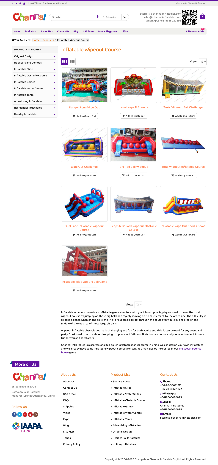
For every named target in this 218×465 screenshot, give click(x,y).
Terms (67, 438)
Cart (126, 31)
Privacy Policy (71, 444)
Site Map (68, 431)
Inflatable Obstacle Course (30, 75)
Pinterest (25, 414)
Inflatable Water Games (28, 88)
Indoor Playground (108, 31)
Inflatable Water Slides (127, 394)
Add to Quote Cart (86, 116)
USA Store (88, 31)
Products (29, 31)
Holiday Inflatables (25, 114)
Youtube (30, 414)
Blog (75, 31)
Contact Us (63, 31)
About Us (46, 31)
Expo (66, 419)
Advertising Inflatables (28, 101)
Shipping (68, 406)
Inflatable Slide (23, 69)
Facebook (14, 414)
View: (193, 61)
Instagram (35, 414)
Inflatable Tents (23, 94)
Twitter (19, 414)
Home (17, 31)
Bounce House (121, 381)
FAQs (66, 400)
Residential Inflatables (28, 107)
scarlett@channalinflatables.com (180, 417)
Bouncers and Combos (28, 62)
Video (66, 412)
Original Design (23, 56)
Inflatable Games (24, 82)
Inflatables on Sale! (195, 30)
